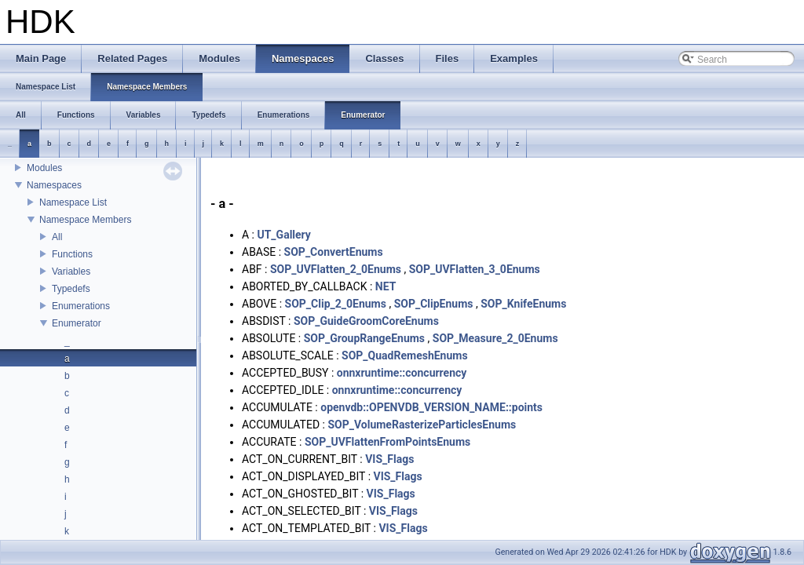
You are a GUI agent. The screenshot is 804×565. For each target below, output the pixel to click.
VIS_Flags (389, 459)
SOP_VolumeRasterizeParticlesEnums (421, 424)
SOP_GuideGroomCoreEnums (366, 321)
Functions (72, 254)
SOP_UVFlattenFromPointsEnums (387, 442)
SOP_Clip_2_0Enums (335, 303)
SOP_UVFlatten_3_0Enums (474, 269)
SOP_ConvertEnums (333, 252)
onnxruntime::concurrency (402, 372)
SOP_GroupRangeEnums (364, 338)
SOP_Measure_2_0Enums (495, 338)
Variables (71, 271)
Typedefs (71, 288)
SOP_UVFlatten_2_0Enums (335, 269)
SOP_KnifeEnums (523, 303)
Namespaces (54, 185)
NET (386, 286)
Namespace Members (85, 219)
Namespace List (73, 202)
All (57, 236)
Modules (44, 167)
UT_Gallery (283, 234)
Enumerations (81, 306)
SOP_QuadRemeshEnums (405, 355)
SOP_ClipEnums (433, 303)
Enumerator (76, 323)
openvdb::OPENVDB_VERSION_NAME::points (431, 407)
